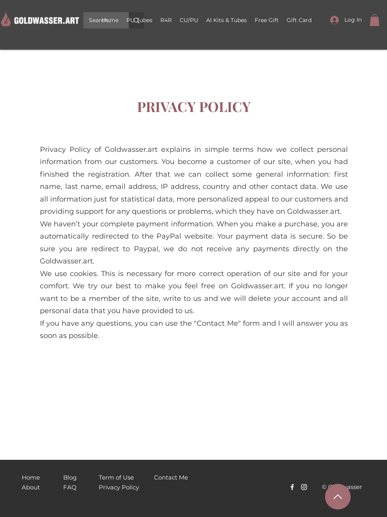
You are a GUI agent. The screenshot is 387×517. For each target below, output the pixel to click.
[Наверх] (338, 497)
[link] (374, 20)
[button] (189, 20)
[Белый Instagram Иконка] (304, 487)
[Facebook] (292, 487)
